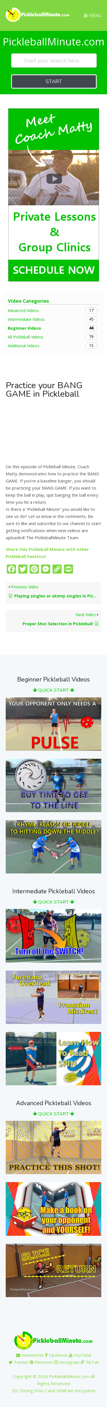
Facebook (56, 1355)
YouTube (80, 1355)
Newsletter (30, 1355)
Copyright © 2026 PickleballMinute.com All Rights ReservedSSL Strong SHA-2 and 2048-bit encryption (53, 1383)
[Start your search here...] (54, 60)
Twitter (19, 1362)
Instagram (66, 1362)
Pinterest (41, 1362)
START (54, 81)
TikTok (89, 1362)
